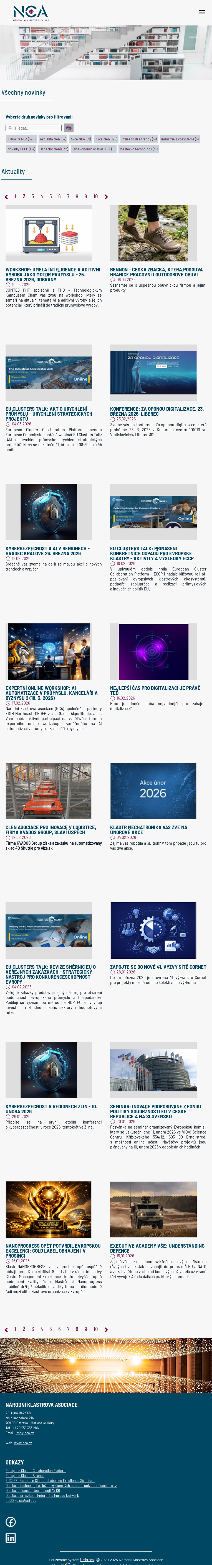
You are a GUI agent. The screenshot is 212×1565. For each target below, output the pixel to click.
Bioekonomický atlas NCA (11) (94, 149)
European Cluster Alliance (25, 1475)
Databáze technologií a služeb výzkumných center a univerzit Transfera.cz (61, 1485)
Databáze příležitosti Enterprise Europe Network (42, 1495)
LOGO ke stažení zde (21, 1500)
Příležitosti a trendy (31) (139, 139)
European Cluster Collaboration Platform (36, 1470)
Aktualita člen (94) (53, 139)
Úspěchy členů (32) (54, 149)
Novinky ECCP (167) (21, 149)
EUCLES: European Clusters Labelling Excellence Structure (50, 1480)
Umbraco (87, 1559)
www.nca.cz (23, 1442)
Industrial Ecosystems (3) (179, 139)
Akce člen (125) (106, 139)
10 (96, 196)
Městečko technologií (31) (138, 149)
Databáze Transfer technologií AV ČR (33, 1490)
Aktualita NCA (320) (21, 139)
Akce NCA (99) (81, 139)
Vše (69, 127)
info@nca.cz (25, 1432)
